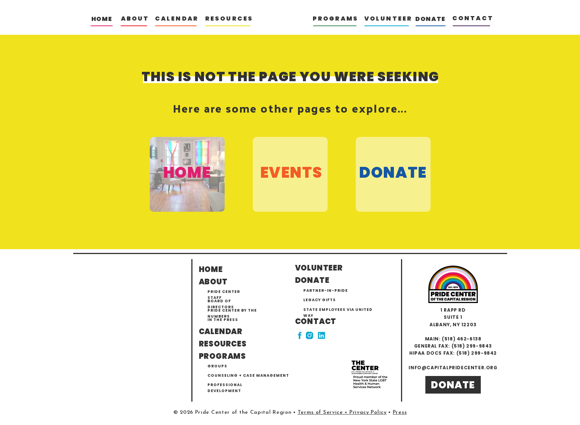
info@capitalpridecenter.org (453, 367)
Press (400, 412)
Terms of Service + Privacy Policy (342, 412)
